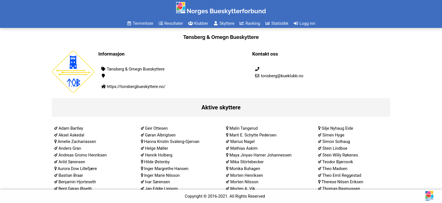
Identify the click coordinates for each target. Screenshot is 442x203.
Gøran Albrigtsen (160, 135)
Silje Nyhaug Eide (337, 128)
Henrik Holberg (158, 155)
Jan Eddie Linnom (161, 188)
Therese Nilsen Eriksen (342, 181)
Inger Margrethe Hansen (166, 168)
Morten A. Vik (242, 188)
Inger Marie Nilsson (162, 175)
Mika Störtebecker (247, 161)
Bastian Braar (70, 175)
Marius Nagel (242, 141)
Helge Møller (156, 148)
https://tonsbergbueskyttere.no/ (136, 86)
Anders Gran (69, 148)
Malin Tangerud (243, 128)
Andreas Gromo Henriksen (82, 155)
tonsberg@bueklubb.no (279, 75)
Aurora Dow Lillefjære (77, 168)
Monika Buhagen (244, 168)
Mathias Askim (244, 148)
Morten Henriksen (246, 175)
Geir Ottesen (156, 128)
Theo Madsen (334, 168)
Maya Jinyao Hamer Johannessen (260, 155)
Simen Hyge (333, 135)
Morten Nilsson (244, 181)
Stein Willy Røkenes (340, 155)
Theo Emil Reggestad (341, 175)
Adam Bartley (70, 128)
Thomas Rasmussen (341, 188)
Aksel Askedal (71, 135)
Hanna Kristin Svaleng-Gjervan (171, 141)
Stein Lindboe (335, 148)
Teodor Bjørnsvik (337, 161)
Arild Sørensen (71, 161)
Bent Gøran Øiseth (75, 188)
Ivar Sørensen (157, 181)
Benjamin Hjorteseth (77, 181)
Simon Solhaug (336, 141)
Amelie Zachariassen (77, 141)
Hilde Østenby (157, 161)
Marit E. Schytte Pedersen (253, 135)
